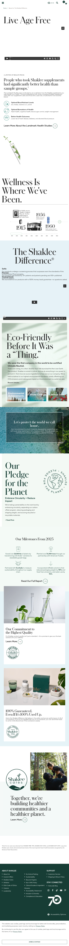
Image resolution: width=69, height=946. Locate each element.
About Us (7, 874)
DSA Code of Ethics (12, 888)
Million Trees (57, 394)
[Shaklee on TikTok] (57, 894)
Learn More (14, 641)
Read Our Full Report (34, 581)
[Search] (57, 3)
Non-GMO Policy (33, 885)
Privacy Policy (40, 926)
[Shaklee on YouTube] (61, 895)
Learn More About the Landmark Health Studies (31, 125)
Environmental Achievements (16, 394)
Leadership (8, 895)
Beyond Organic (32, 881)
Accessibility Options (58, 920)
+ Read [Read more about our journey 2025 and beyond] (8, 520)
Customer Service (55, 874)
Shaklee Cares (10, 881)
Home (5, 8)
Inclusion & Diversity (34, 902)
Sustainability (31, 878)
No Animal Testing (33, 874)
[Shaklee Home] (11, 3)
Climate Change (37, 394)
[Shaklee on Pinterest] (65, 895)
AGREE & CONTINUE (34, 942)
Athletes (7, 885)
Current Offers (9, 878)
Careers (7, 892)
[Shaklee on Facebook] (53, 895)
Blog (54, 890)
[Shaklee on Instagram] (48, 895)
